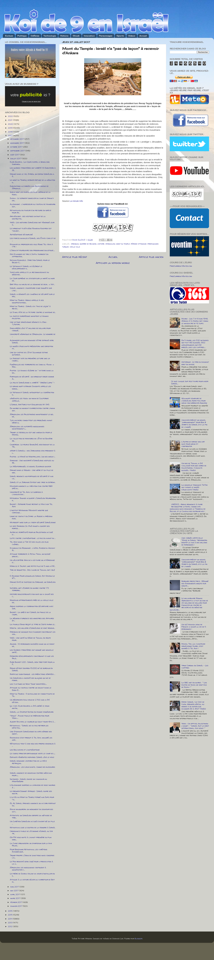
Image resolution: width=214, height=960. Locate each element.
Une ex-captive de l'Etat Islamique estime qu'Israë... (29, 353)
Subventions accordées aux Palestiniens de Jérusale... (29, 187)
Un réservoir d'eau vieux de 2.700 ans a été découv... (30, 700)
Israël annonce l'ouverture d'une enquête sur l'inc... (31, 289)
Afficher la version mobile (113, 263)
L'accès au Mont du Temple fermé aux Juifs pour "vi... (32, 798)
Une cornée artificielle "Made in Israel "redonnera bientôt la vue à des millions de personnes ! (194, 541)
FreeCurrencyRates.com (181, 266)
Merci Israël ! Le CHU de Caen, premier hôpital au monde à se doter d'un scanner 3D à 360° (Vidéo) (193, 705)
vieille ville (75, 246)
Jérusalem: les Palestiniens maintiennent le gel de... (32, 415)
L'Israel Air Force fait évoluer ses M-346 (29, 404)
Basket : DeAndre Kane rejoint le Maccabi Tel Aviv (31, 505)
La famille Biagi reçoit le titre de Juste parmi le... (32, 624)
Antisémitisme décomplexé (21, 234)
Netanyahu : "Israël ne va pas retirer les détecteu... (29, 726)
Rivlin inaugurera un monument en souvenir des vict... (31, 810)
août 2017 (15, 154)
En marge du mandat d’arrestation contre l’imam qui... (32, 409)
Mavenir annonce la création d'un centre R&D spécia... (31, 487)
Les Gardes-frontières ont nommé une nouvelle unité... (32, 651)
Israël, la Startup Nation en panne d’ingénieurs (32, 712)
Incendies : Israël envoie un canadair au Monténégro (28, 780)
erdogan (75, 243)
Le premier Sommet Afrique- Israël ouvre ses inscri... (31, 792)
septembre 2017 (17, 150)
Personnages (105, 36)
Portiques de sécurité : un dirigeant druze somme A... (32, 377)
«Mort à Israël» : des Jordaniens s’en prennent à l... (32, 451)
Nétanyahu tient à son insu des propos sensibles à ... (32, 744)
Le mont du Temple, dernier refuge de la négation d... (32, 181)
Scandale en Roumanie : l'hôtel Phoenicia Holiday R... (32, 549)
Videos (131, 36)
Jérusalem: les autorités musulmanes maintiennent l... (27, 427)
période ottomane (139, 243)
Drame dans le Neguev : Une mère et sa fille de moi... (31, 471)
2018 (10, 131)
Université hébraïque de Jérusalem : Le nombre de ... (32, 335)
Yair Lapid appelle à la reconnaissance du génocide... (29, 273)
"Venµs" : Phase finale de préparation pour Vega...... (29, 716)
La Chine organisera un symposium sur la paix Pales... (31, 844)
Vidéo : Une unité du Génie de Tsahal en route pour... (30, 639)
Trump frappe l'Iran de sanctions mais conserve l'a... (32, 856)
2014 (10, 918)
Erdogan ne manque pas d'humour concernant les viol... (32, 633)
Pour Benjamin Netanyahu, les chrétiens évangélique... (28, 850)
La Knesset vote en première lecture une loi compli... (30, 359)
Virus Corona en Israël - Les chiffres (194, 666)
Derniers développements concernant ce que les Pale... (32, 657)
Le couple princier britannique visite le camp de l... (32, 753)
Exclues (9, 36)
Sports (120, 36)
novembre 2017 (17, 143)
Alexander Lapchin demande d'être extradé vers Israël (32, 341)
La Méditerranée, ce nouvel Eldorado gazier (30, 466)
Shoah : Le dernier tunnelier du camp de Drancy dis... (32, 199)
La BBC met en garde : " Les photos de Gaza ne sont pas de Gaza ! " (194, 684)
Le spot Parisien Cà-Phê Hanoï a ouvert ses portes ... (30, 527)
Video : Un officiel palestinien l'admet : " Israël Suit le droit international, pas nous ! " (195, 725)
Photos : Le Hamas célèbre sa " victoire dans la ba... (32, 371)
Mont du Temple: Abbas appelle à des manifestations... (27, 301)
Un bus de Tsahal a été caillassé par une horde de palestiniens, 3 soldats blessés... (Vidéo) (193, 467)
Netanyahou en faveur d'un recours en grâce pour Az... (30, 211)
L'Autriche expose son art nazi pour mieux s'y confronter (193, 443)
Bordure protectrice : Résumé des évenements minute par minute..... (194, 583)
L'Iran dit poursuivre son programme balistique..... (32, 250)
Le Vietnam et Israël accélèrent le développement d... (26, 267)
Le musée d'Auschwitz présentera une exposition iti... (31, 347)
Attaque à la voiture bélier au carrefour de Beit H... (32, 880)
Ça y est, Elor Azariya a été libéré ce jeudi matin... (29, 707)
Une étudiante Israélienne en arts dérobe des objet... (31, 732)
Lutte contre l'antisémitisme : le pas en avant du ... (32, 538)
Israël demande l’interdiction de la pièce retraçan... (28, 762)
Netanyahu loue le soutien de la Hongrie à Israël (32, 827)
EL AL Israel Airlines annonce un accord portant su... (33, 804)
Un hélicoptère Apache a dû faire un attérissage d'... (32, 561)
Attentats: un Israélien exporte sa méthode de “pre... (31, 816)
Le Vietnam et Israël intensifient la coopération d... (32, 393)
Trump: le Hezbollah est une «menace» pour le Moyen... (31, 433)
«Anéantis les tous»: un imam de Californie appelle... (29, 399)
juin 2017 (14, 886)
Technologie (50, 36)
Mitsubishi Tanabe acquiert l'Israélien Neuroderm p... (33, 499)
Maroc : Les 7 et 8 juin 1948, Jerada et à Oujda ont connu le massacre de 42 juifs (194, 320)
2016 (10, 911)
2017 (10, 135)
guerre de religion (88, 243)
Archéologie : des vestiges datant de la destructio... (28, 217)
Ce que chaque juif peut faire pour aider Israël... (189, 382)
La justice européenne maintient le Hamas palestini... (29, 317)
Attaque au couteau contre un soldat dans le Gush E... (30, 688)
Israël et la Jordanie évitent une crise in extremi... (32, 482)
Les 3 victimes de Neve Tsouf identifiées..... (28, 684)
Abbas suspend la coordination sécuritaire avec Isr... (32, 607)
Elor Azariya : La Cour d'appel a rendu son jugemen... (30, 163)
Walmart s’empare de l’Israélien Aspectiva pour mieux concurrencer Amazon (194, 400)
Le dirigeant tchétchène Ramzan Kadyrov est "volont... (31, 229)
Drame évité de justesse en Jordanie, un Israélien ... (32, 583)
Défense (35, 36)
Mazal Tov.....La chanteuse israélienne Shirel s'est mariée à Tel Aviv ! (193, 646)
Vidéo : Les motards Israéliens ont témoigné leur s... (32, 223)
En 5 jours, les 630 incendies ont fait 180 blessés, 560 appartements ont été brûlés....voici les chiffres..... (195, 344)
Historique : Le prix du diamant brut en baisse (195, 363)
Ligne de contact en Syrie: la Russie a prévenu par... (31, 517)
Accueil (143, 36)
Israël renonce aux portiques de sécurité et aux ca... (31, 477)
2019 (10, 128)
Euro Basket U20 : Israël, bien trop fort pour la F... (32, 663)
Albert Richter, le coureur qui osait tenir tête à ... (32, 721)
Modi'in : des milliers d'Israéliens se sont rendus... (32, 628)
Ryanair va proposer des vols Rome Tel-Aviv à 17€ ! (31, 245)
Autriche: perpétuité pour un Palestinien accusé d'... (31, 533)
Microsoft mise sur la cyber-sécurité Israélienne (33, 522)
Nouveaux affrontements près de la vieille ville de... (31, 601)
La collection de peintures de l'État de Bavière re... (31, 439)
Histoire (64, 36)
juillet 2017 (16, 158)
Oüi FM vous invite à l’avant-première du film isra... (30, 838)
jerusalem (110, 243)
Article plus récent (74, 257)
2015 (10, 914)
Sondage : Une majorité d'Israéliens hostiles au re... (32, 461)
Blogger (138, 938)
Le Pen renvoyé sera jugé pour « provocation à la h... (31, 862)
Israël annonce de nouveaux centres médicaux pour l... (31, 774)
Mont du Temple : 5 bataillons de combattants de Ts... (32, 694)
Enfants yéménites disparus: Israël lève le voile (32, 757)
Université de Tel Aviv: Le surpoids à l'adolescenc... (26, 493)
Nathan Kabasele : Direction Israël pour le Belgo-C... (30, 261)
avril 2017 (15, 894)
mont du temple (123, 243)
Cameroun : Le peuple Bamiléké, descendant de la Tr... (32, 445)
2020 (11, 124)
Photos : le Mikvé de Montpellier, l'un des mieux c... (32, 456)
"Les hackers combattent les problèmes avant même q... (31, 421)
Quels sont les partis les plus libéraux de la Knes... (30, 193)
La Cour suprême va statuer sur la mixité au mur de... (32, 279)
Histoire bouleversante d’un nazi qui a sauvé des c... (32, 595)
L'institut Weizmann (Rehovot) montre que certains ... (29, 511)
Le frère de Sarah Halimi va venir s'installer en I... (32, 874)
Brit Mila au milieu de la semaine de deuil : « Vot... (32, 284)
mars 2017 (15, 898)
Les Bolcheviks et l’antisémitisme (25, 749)
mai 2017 (14, 890)
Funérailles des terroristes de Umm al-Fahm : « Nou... (32, 365)
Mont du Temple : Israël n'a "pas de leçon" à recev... (30, 307)
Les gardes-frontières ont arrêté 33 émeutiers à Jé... (33, 169)
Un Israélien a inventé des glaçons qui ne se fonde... (30, 679)
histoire (100, 243)
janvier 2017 (16, 906)
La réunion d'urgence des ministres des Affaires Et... (32, 619)
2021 (10, 120)
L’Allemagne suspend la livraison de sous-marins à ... (32, 786)
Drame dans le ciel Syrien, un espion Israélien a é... (32, 175)
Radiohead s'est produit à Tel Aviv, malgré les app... (31, 738)
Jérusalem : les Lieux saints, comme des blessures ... (32, 768)
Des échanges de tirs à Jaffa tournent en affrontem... (29, 255)
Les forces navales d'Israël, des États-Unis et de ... (33, 239)
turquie (65, 246)
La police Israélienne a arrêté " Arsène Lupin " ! (32, 382)
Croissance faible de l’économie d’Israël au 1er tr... (31, 832)
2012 (10, 926)
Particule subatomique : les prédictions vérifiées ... (32, 674)
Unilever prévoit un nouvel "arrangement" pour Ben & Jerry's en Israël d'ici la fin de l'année (194, 423)
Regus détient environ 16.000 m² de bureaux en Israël (31, 669)
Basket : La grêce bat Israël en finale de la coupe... (30, 613)
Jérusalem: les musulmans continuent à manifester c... (28, 868)
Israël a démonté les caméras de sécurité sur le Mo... (32, 295)
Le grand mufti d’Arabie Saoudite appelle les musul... (30, 387)
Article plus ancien (151, 257)
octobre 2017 (16, 147)
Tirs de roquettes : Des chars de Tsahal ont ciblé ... (32, 571)
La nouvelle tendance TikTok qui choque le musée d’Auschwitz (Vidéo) (194, 487)
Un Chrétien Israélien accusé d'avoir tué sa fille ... (32, 822)
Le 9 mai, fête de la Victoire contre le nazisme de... (33, 312)
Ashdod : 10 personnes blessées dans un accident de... (32, 645)
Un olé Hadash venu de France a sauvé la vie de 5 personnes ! (193, 626)
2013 (10, 922)
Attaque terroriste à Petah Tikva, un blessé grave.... (30, 555)
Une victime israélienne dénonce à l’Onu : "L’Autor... (28, 323)
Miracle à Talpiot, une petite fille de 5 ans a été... (32, 566)
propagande (153, 243)
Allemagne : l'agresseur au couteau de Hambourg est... (32, 205)
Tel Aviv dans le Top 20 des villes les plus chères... (29, 543)
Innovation (89, 36)
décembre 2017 (17, 139)
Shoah (76, 36)
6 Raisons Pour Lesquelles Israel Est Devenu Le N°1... (32, 577)
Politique (22, 36)
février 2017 (16, 902)
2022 (10, 116)
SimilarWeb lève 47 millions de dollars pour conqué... (30, 329)
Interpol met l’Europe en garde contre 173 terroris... (29, 589)
